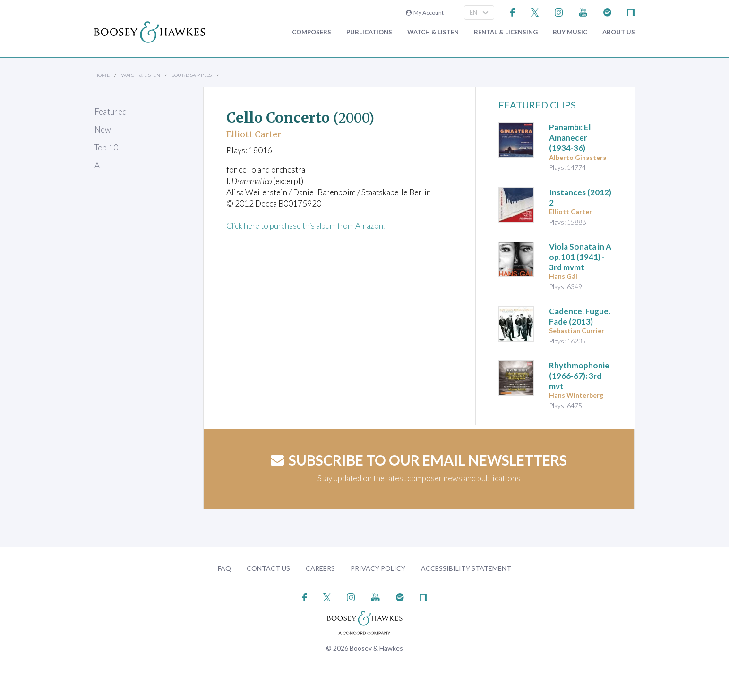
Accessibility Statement (466, 568)
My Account (425, 12)
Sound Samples (192, 75)
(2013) (579, 316)
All (99, 165)
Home (102, 75)
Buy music (570, 32)
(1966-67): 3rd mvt (579, 375)
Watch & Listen (433, 32)
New (102, 129)
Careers (320, 568)
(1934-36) (570, 137)
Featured (110, 112)
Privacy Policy (378, 568)
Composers (311, 32)
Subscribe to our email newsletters (419, 459)
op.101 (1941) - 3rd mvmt (580, 257)
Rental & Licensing (506, 32)
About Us (618, 32)
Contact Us (268, 568)
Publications (369, 32)
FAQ (224, 568)
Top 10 (106, 147)
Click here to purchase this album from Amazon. (308, 226)
